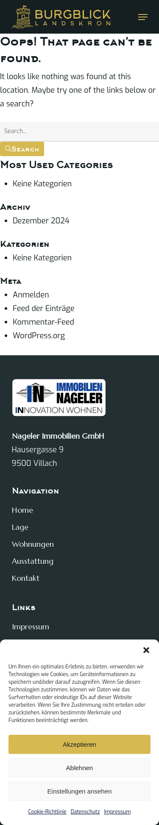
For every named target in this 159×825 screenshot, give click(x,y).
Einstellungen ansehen (79, 791)
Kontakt (25, 578)
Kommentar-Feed (43, 322)
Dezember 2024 (41, 221)
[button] (146, 650)
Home (22, 510)
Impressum (117, 811)
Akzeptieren (79, 744)
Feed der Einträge (44, 308)
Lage (20, 527)
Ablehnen (79, 767)
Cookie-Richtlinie (47, 811)
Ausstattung (32, 561)
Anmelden (31, 295)
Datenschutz (85, 811)
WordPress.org (39, 336)
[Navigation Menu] (143, 17)
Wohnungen (33, 544)
